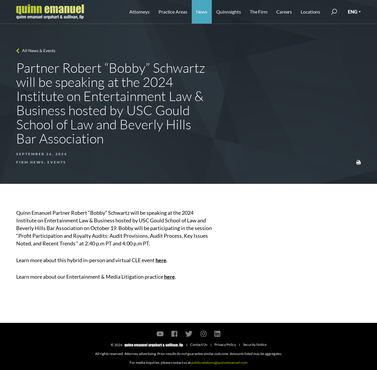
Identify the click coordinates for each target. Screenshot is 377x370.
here (161, 260)
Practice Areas (172, 11)
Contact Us (198, 344)
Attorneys (139, 11)
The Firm (258, 11)
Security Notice (255, 344)
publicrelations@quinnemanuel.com (219, 362)
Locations (310, 11)
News (202, 11)
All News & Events (38, 50)
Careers (284, 11)
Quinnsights (228, 11)
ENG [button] (352, 11)
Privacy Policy (225, 344)
